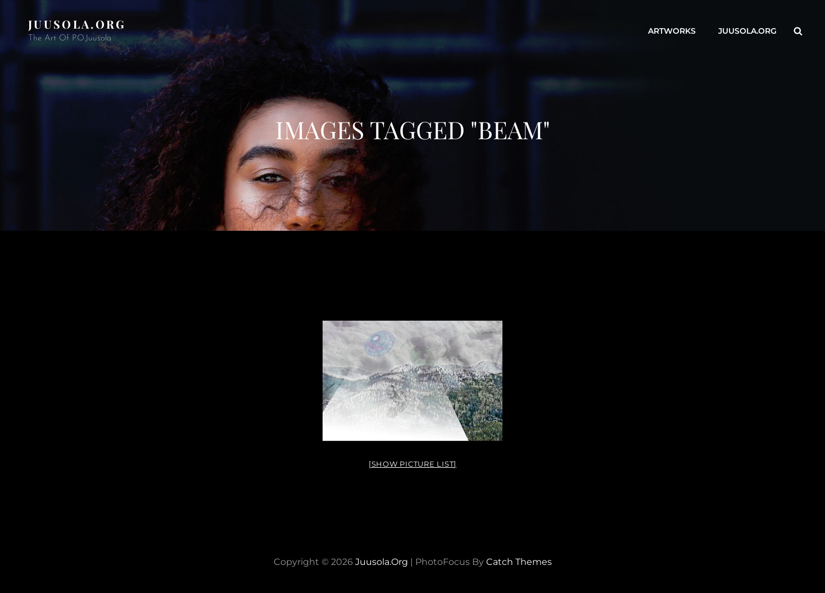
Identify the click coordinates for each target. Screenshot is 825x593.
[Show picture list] (412, 463)
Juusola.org (77, 23)
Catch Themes (519, 561)
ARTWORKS (672, 31)
